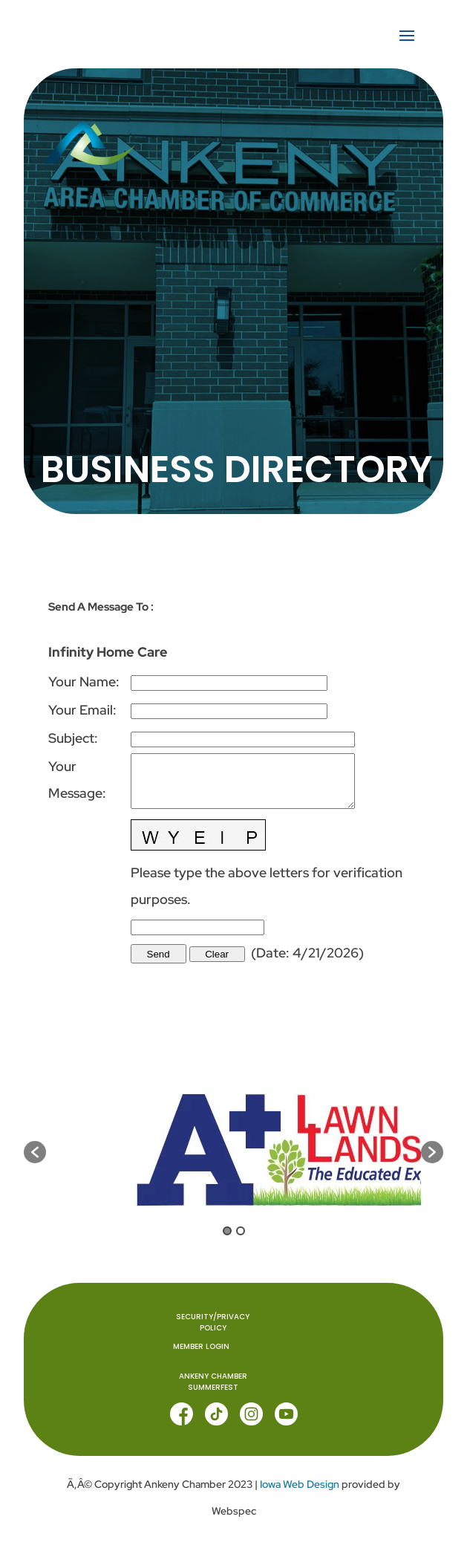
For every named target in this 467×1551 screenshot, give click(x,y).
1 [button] (227, 1230)
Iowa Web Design (299, 1484)
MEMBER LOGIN (201, 1347)
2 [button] (240, 1230)
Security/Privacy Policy (212, 1323)
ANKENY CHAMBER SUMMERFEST (213, 1382)
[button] (35, 1152)
